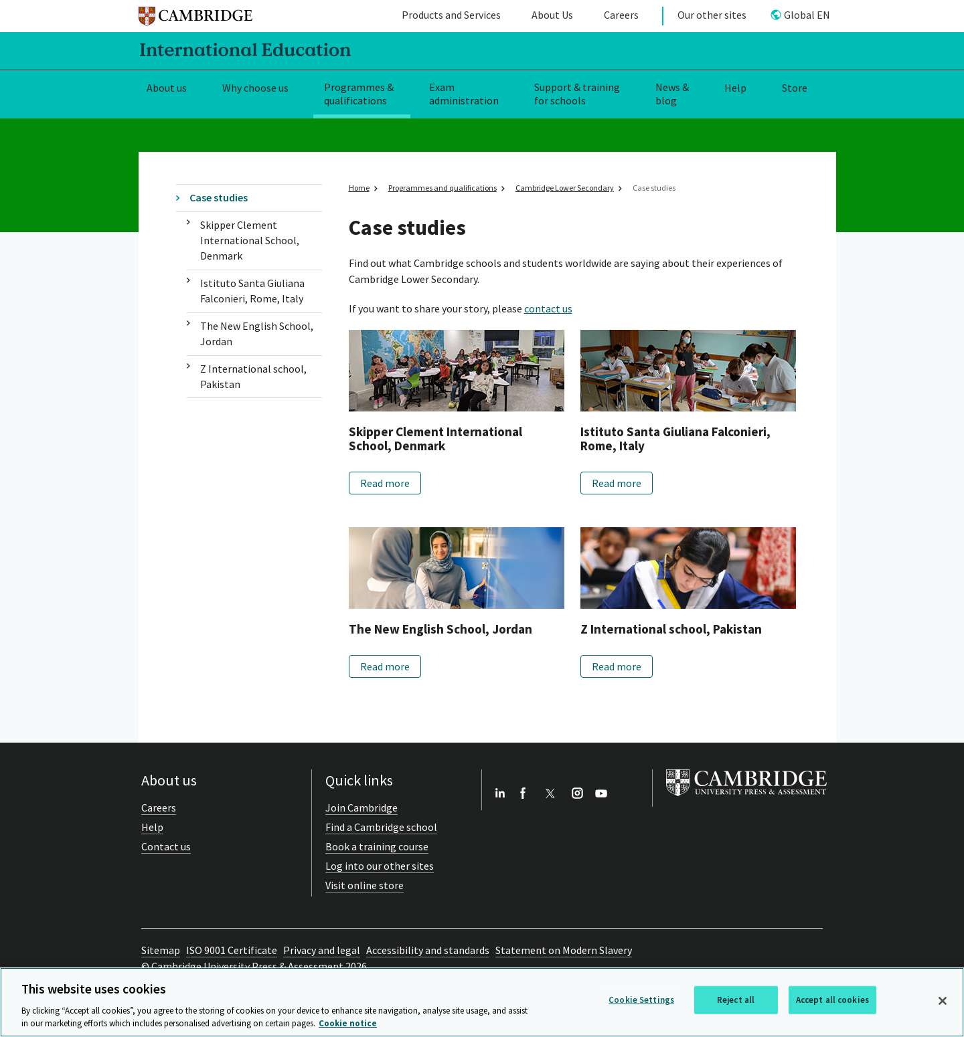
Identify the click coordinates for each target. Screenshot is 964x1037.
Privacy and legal (321, 950)
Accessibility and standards (427, 950)
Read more (385, 483)
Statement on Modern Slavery (563, 950)
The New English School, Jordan (256, 333)
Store (794, 87)
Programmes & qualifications (359, 94)
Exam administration (464, 94)
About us (167, 87)
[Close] (942, 1001)
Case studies (218, 197)
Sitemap (160, 950)
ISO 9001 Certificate (231, 950)
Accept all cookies (832, 1000)
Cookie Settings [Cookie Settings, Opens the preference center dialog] (641, 1000)
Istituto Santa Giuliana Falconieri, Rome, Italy (252, 290)
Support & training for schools (577, 94)
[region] (482, 1002)
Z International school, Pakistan (253, 376)
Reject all (735, 1000)
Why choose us (255, 87)
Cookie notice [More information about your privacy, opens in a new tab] (348, 1023)
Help (735, 87)
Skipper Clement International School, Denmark (249, 240)
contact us (548, 308)
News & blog (672, 94)
